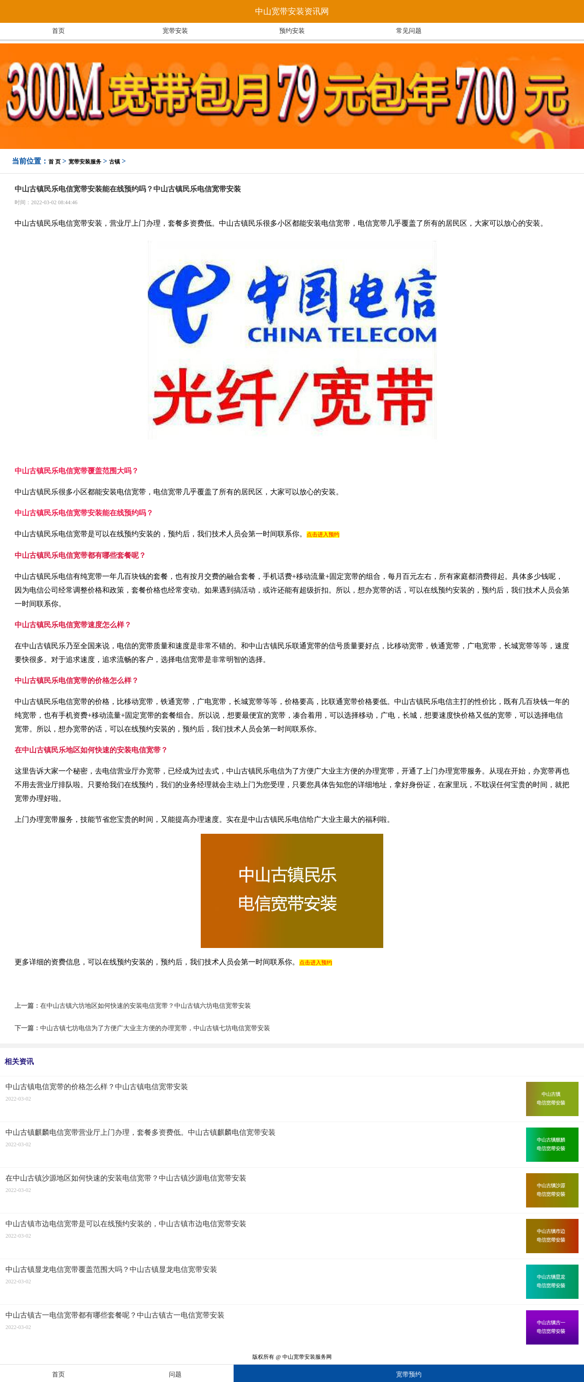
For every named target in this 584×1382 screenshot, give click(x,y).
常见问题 (409, 30)
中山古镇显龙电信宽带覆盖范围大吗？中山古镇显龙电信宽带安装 (111, 1269)
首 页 (54, 162)
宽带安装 (175, 30)
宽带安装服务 (84, 162)
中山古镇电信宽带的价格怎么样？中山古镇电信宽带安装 (96, 1087)
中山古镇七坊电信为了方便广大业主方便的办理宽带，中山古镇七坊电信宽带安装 (155, 1028)
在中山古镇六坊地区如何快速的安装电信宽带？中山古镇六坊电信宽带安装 (145, 1005)
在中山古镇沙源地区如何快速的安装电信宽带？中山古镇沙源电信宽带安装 (125, 1178)
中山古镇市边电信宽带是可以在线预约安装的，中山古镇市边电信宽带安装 (125, 1224)
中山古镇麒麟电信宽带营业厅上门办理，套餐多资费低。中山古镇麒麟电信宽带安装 (140, 1132)
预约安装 (292, 30)
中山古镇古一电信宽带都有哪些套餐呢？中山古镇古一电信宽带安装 (114, 1315)
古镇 (114, 162)
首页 (58, 30)
